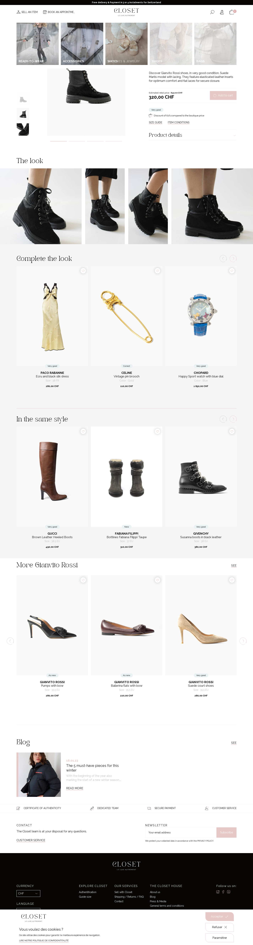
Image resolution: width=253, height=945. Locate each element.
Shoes (170, 38)
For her (161, 38)
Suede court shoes (201, 685)
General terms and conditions (167, 905)
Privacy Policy (205, 841)
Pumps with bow (52, 685)
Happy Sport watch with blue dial (200, 376)
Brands (125, 22)
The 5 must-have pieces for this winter (92, 767)
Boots (178, 38)
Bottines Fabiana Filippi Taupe (127, 537)
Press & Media (158, 901)
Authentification (87, 892)
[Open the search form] (212, 12)
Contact (118, 901)
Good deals (142, 22)
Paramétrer (219, 937)
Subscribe (226, 832)
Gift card (171, 22)
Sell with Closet (123, 892)
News (79, 22)
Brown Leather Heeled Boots (52, 537)
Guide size (85, 896)
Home (157, 22)
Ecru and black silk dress (52, 376)
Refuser (219, 927)
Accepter (219, 916)
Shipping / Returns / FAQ (129, 896)
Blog (152, 896)
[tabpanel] (86, 81)
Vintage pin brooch (126, 376)
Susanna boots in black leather (201, 537)
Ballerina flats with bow (126, 685)
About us (155, 892)
